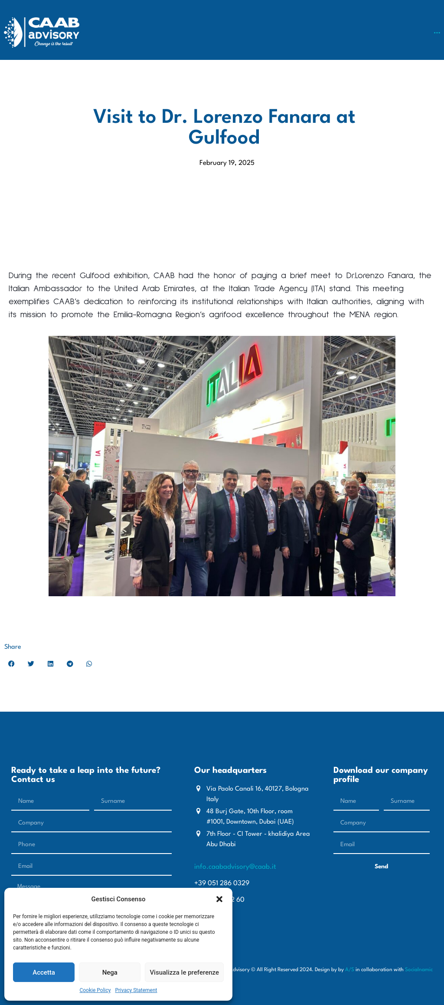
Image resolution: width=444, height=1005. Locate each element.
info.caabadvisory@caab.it (235, 867)
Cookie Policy (95, 990)
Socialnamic (419, 969)
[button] (219, 899)
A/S (349, 969)
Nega (110, 972)
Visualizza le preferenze (184, 972)
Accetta (44, 972)
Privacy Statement (136, 990)
